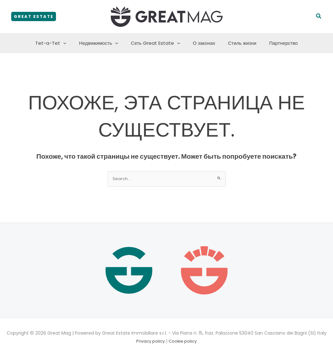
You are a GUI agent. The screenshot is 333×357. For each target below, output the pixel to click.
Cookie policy (184, 341)
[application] (71, 43)
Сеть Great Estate (156, 43)
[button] (33, 16)
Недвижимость (103, 43)
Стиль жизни (237, 43)
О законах (202, 43)
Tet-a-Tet (58, 43)
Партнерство (275, 43)
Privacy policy (150, 341)
